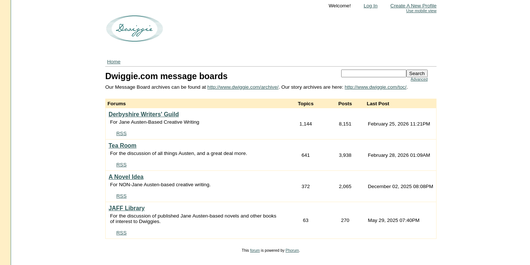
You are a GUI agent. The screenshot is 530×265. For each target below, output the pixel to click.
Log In (371, 5)
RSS (121, 133)
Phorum (292, 250)
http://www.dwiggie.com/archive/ (242, 87)
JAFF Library (127, 208)
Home (113, 61)
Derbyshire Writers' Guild (144, 114)
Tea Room (123, 145)
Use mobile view (421, 10)
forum (255, 250)
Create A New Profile (414, 5)
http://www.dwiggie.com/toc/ (376, 87)
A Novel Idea (126, 177)
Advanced (419, 79)
